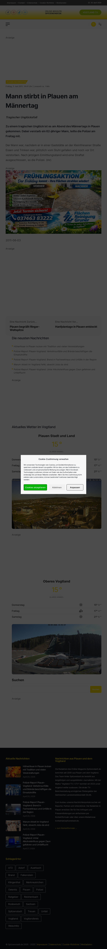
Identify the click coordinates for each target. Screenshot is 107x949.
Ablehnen (57, 487)
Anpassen (75, 487)
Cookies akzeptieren (35, 487)
